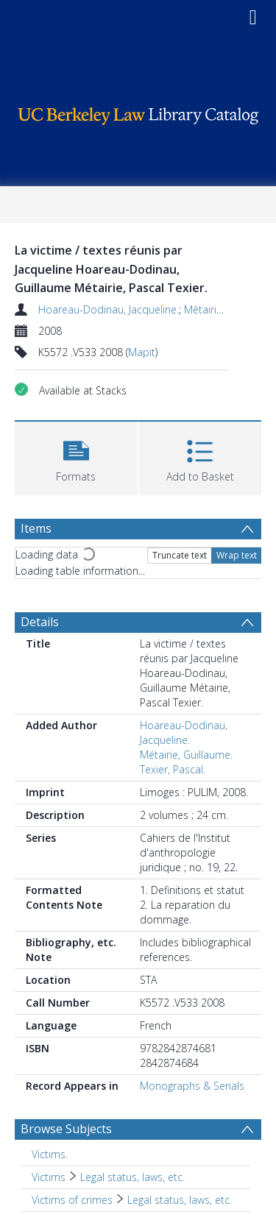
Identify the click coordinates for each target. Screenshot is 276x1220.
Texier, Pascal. (172, 769)
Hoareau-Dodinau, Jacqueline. (108, 309)
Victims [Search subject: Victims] (49, 1177)
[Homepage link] (138, 112)
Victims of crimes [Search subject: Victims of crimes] (72, 1200)
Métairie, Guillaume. (186, 755)
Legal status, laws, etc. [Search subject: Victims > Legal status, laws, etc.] (132, 1177)
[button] (76, 457)
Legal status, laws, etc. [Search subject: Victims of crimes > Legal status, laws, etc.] (179, 1200)
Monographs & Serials (192, 1086)
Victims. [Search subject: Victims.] (50, 1154)
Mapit (141, 352)
